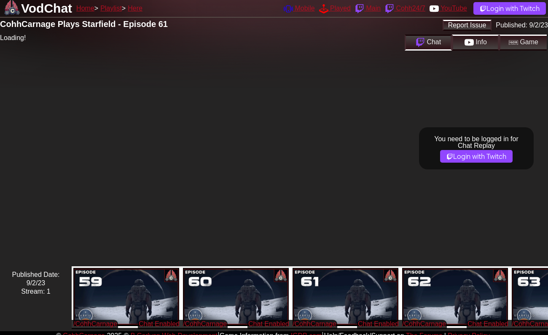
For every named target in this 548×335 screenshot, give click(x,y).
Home (85, 8)
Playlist (111, 8)
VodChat (46, 8)
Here (135, 8)
